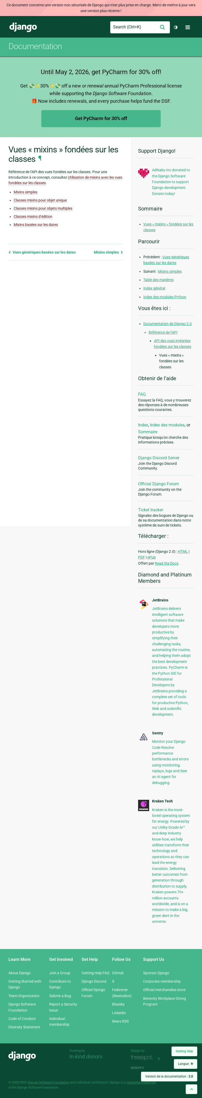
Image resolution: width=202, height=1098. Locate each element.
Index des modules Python (164, 297)
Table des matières (158, 280)
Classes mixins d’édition (33, 216)
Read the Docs (166, 563)
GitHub (118, 973)
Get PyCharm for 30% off (101, 118)
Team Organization (23, 996)
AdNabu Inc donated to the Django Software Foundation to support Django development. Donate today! (171, 182)
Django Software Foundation (48, 1082)
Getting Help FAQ (95, 973)
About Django (19, 973)
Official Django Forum (158, 483)
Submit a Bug (60, 996)
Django (23, 27)
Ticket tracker (150, 509)
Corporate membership (162, 981)
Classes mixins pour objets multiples (43, 208)
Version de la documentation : (169, 1076)
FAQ (142, 394)
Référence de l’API (163, 332)
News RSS (120, 1021)
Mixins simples (25, 192)
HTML (183, 551)
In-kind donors (85, 1056)
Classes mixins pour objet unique (40, 200)
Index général (154, 288)
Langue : (185, 1064)
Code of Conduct (22, 1019)
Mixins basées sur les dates (36, 225)
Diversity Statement (24, 1027)
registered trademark (141, 1082)
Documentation (35, 46)
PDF (141, 557)
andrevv (143, 1068)
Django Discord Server (158, 457)
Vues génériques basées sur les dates (42, 252)
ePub (151, 557)
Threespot (143, 1058)
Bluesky (118, 1004)
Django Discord (94, 981)
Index (143, 424)
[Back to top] (191, 1089)
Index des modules (167, 424)
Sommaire (147, 431)
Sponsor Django (156, 973)
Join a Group (59, 973)
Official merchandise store (164, 990)
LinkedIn (119, 1013)
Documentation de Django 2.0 (167, 324)
